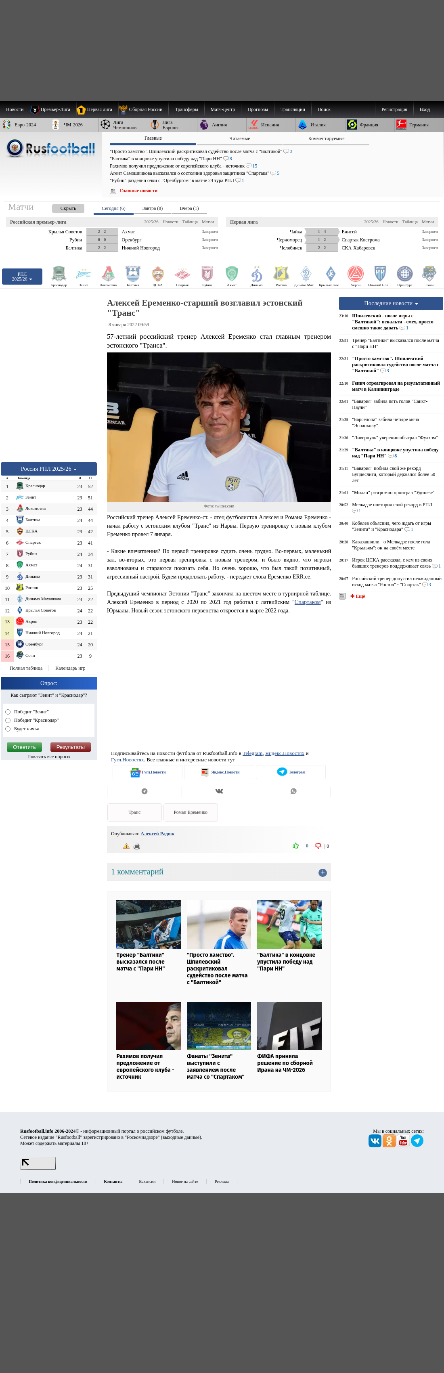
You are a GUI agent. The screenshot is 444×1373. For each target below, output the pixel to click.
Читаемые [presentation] (239, 138)
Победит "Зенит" (31, 712)
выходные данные (181, 1137)
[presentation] (60, 207)
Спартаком (308, 602)
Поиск (324, 109)
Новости (170, 221)
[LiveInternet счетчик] (38, 1168)
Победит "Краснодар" (36, 720)
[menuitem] (143, 109)
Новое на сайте (185, 1181)
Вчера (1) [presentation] (189, 208)
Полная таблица (26, 668)
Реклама (222, 1181)
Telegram (253, 753)
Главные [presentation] (153, 138)
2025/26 (151, 221)
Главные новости (138, 190)
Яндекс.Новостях (284, 753)
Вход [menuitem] (425, 109)
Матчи (208, 221)
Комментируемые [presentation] (326, 138)
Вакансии (147, 1181)
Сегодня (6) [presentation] (114, 208)
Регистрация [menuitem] (394, 109)
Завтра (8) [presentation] (152, 208)
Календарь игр (70, 668)
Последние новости (391, 303)
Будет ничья (26, 729)
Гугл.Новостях (127, 760)
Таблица (190, 221)
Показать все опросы (49, 756)
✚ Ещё (357, 596)
